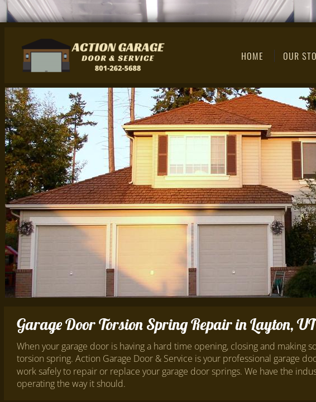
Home (252, 56)
